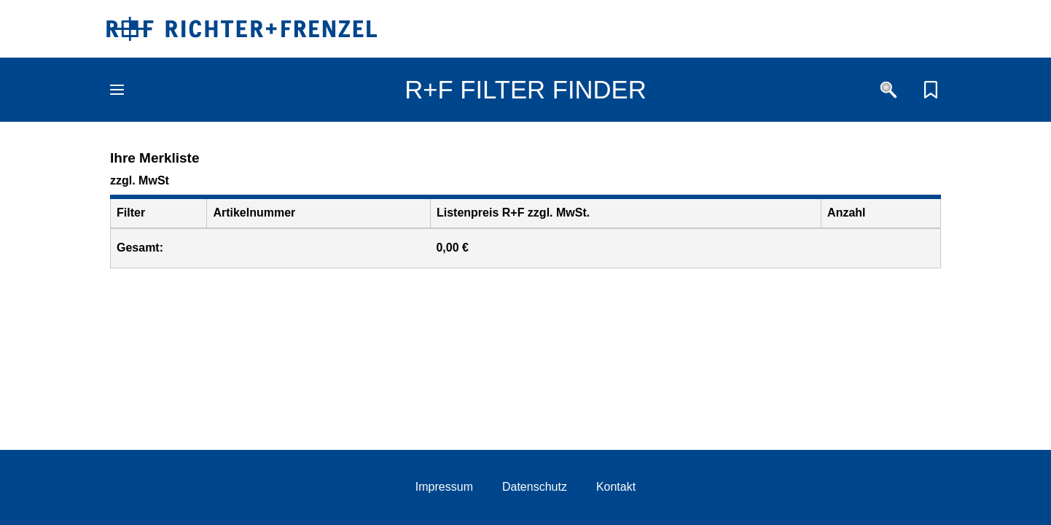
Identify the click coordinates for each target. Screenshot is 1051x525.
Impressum (444, 487)
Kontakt (616, 487)
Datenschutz (534, 487)
